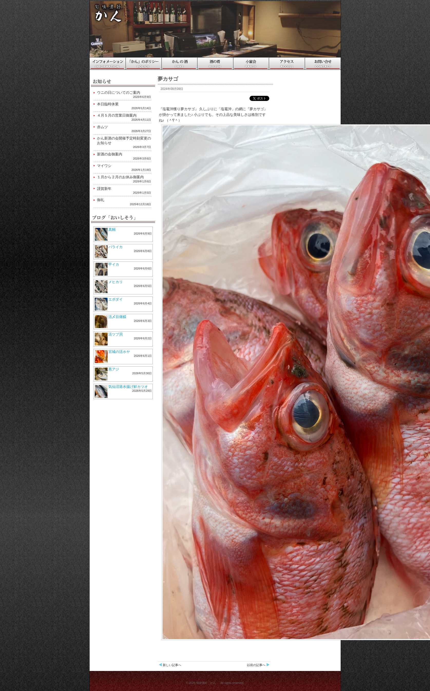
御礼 (100, 200)
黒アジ (113, 369)
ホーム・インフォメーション (108, 63)
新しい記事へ (172, 665)
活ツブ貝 (115, 334)
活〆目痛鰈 (117, 317)
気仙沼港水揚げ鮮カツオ (128, 387)
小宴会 (251, 63)
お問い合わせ (323, 63)
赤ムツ (102, 127)
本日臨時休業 (108, 104)
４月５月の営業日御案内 (117, 115)
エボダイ (115, 299)
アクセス (287, 63)
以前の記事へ (256, 665)
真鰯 (112, 229)
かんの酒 (179, 63)
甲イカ (113, 264)
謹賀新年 (104, 188)
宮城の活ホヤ (119, 352)
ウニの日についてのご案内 (118, 92)
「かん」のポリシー (143, 63)
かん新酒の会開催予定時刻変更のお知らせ (124, 140)
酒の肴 (215, 63)
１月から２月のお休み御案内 (120, 177)
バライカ (115, 247)
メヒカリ (115, 282)
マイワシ (104, 166)
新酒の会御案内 (109, 154)
